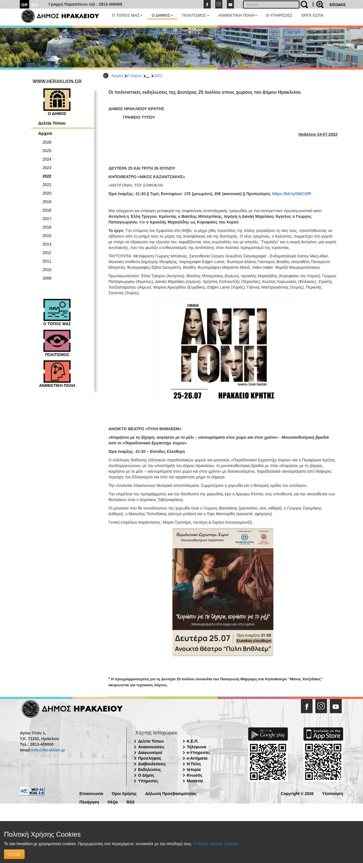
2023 (47, 167)
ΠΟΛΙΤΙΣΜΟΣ (195, 15)
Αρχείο (45, 133)
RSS (130, 802)
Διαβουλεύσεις (152, 764)
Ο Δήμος (134, 75)
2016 (47, 227)
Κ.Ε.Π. (193, 741)
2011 (47, 261)
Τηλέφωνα (196, 747)
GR (24, 4)
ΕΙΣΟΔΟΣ (338, 5)
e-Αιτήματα (197, 758)
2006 (47, 278)
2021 (47, 184)
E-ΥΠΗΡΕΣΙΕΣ (279, 15)
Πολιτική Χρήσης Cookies (215, 843)
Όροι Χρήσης (124, 793)
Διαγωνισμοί (150, 752)
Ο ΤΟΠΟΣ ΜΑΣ (127, 15)
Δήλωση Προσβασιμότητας (171, 793)
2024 (47, 159)
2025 (47, 150)
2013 (47, 244)
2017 (47, 218)
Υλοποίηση (332, 793)
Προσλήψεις (149, 758)
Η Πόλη (194, 764)
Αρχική (117, 75)
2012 (47, 252)
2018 (47, 210)
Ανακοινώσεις (151, 747)
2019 (47, 201)
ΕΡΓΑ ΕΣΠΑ (312, 15)
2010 (47, 269)
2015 (47, 235)
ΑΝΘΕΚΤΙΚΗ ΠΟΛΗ (237, 15)
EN (35, 4)
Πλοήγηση (89, 802)
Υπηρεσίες (148, 781)
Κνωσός (194, 775)
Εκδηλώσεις (149, 769)
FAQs (112, 802)
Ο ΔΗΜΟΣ (162, 15)
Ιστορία (194, 769)
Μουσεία (195, 781)
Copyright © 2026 (297, 793)
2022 (157, 75)
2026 (47, 142)
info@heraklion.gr (48, 750)
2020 (47, 193)
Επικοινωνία (91, 793)
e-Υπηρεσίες (199, 752)
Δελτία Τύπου (52, 123)
